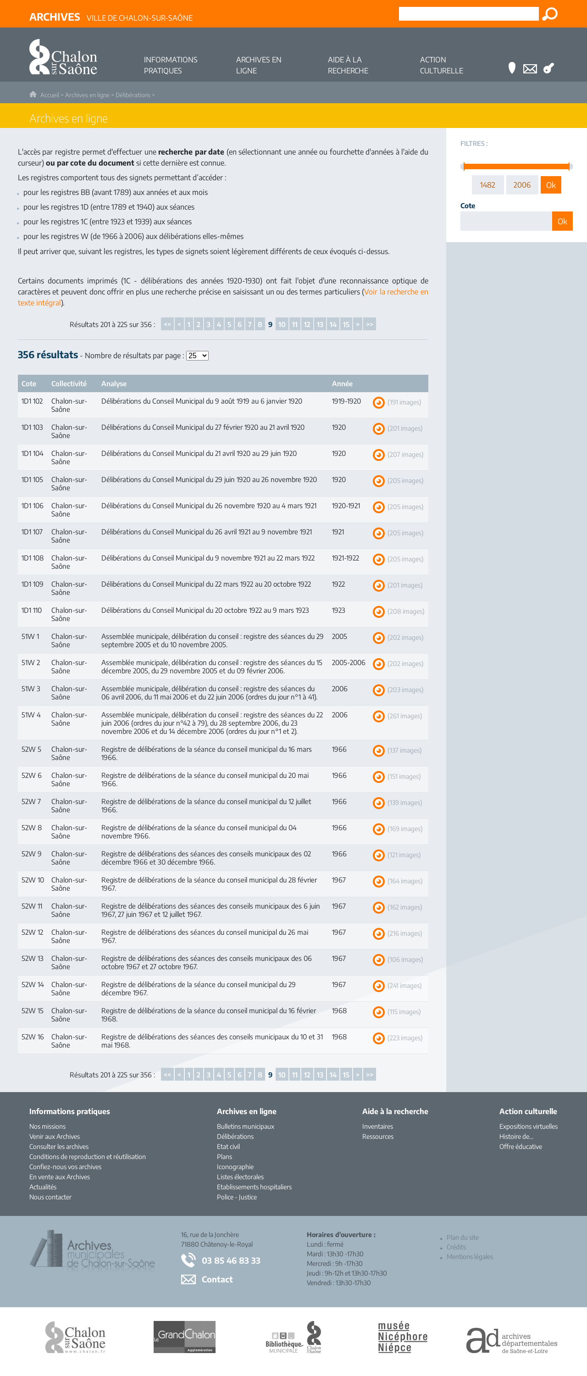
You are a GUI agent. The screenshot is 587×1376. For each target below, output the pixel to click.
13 (320, 324)
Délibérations (133, 95)
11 (295, 324)
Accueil (49, 95)
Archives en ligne (87, 95)
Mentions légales (470, 1256)
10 (282, 324)
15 (346, 324)
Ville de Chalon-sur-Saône (111, 16)
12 (307, 324)
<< (167, 324)
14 (333, 324)
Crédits (456, 1247)
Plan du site (463, 1237)
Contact (217, 1279)
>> (369, 324)
